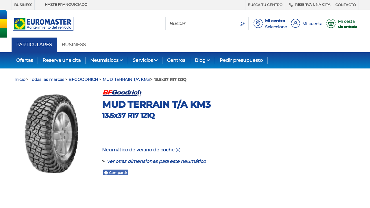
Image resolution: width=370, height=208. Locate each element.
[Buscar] (201, 23)
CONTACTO (345, 5)
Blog (200, 60)
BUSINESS (23, 5)
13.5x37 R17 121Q (128, 115)
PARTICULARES (34, 44)
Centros (176, 60)
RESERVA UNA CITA (308, 4)
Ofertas (24, 60)
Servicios (143, 60)
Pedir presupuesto (241, 60)
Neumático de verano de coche (141, 150)
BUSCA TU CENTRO (265, 5)
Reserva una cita (61, 60)
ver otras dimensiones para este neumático (156, 161)
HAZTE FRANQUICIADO (62, 4)
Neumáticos (104, 60)
